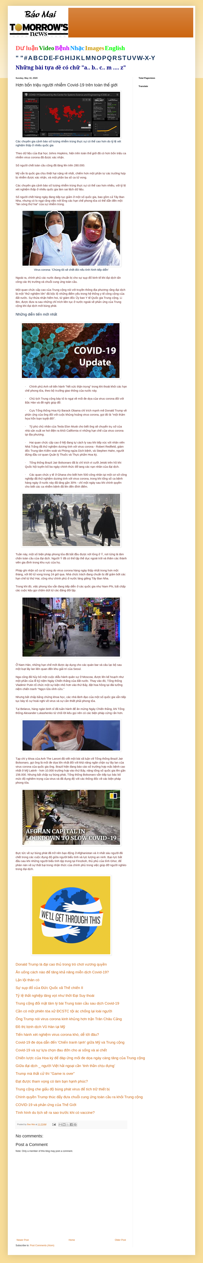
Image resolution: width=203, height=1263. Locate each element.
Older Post (120, 1240)
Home (72, 1240)
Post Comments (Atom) (42, 1245)
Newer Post (23, 1240)
